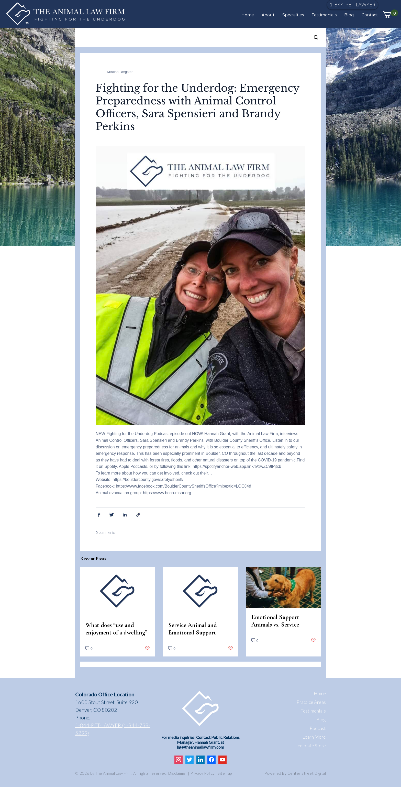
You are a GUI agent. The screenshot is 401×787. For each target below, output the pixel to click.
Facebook (98, 514)
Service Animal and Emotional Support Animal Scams (192, 632)
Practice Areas (311, 702)
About (268, 15)
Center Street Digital (306, 773)
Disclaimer (177, 773)
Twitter (111, 514)
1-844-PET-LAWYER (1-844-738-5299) (112, 729)
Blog (349, 15)
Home (247, 15)
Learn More (314, 737)
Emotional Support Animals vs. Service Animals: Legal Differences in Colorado (280, 628)
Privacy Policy (202, 773)
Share (138, 514)
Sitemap (225, 773)
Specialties (293, 15)
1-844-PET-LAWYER (352, 4)
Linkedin (125, 514)
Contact (370, 15)
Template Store (310, 745)
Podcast (318, 728)
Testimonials (324, 15)
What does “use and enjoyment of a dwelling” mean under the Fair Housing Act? (116, 636)
